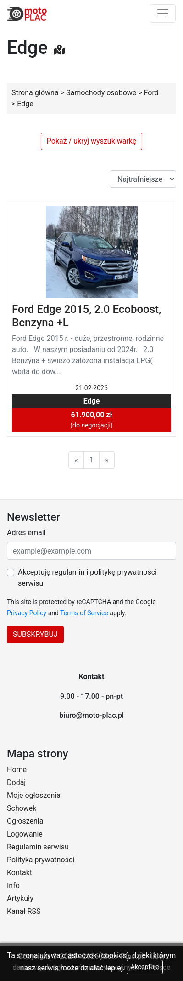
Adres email (26, 532)
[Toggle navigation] (163, 13)
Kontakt (19, 872)
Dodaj (16, 782)
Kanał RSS (23, 911)
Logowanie (25, 834)
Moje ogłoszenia (34, 795)
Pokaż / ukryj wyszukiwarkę (91, 141)
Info (13, 885)
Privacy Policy (26, 613)
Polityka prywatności (40, 859)
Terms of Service (84, 613)
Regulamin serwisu (38, 847)
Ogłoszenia (25, 821)
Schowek (21, 808)
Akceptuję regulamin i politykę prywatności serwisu (87, 578)
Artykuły (20, 898)
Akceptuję (145, 966)
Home (17, 769)
